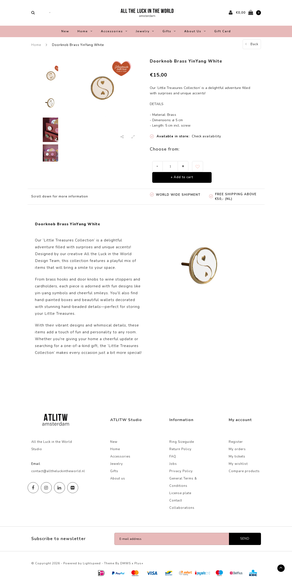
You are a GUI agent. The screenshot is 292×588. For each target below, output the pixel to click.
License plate (180, 496)
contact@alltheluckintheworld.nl (58, 474)
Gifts (169, 34)
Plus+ (138, 566)
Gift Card (222, 34)
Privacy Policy (181, 474)
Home (85, 34)
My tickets (237, 459)
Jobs (173, 466)
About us (195, 34)
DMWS (125, 566)
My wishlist (238, 466)
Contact (175, 503)
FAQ (172, 459)
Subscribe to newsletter (58, 541)
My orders (237, 452)
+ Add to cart (182, 180)
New (65, 34)
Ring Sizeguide (181, 444)
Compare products (244, 474)
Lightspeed (92, 566)
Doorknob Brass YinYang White (78, 47)
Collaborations (182, 510)
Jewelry (145, 34)
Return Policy (180, 452)
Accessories (114, 34)
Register (236, 444)
